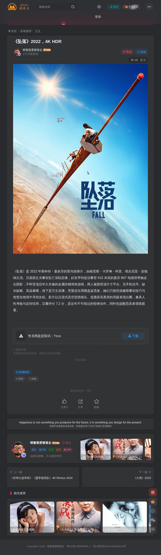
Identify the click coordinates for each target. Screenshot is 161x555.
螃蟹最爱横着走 (32, 49)
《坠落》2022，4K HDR (37, 41)
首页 (13, 31)
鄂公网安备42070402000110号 (109, 546)
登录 (98, 16)
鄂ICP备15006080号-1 (79, 546)
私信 (141, 51)
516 (42, 449)
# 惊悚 (33, 378)
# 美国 (19, 378)
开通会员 (131, 6)
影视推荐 (26, 31)
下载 (133, 336)
